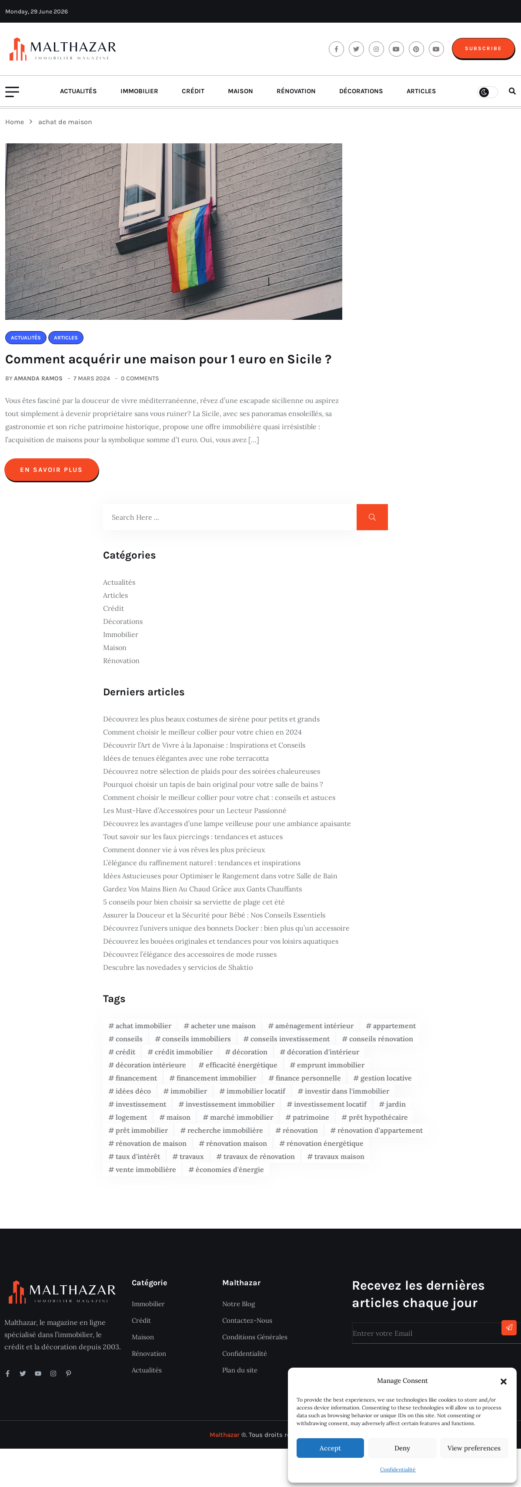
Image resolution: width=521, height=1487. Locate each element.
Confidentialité (398, 1469)
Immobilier (139, 95)
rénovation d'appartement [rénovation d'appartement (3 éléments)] (380, 1133)
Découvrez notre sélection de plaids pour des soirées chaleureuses (211, 774)
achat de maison (65, 126)
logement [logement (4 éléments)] (131, 1120)
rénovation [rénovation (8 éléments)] (300, 1133)
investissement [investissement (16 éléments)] (141, 1107)
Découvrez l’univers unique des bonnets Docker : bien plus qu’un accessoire (226, 931)
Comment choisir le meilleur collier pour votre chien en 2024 (202, 735)
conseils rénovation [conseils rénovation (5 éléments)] (381, 1042)
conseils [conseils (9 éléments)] (129, 1042)
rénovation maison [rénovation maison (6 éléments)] (236, 1146)
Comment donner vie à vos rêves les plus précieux (184, 853)
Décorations (361, 95)
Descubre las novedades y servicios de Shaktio (178, 970)
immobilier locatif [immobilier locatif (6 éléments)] (256, 1094)
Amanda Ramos (38, 382)
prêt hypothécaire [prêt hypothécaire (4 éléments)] (378, 1120)
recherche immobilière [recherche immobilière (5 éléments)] (225, 1133)
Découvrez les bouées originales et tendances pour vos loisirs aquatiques (220, 944)
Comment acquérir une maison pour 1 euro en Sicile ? (171, 363)
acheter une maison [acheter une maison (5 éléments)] (223, 1029)
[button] (503, 1380)
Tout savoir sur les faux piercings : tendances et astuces (193, 840)
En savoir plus (51, 473)
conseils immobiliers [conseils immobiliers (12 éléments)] (196, 1042)
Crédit (193, 95)
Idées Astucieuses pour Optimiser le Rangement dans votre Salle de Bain (220, 879)
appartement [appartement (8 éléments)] (394, 1029)
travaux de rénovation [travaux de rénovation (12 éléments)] (259, 1159)
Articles (421, 95)
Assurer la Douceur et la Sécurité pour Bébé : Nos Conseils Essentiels (214, 918)
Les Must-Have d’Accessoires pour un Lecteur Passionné (195, 814)
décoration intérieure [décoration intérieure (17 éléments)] (151, 1068)
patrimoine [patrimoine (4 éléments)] (311, 1120)
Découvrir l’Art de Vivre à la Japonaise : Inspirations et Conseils (204, 748)
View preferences (474, 1448)
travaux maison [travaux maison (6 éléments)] (339, 1159)
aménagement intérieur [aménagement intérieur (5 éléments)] (314, 1029)
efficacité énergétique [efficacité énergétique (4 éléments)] (241, 1068)
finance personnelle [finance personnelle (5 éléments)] (308, 1081)
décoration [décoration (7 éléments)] (249, 1055)
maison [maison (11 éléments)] (178, 1120)
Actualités (78, 95)
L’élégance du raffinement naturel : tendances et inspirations (202, 866)
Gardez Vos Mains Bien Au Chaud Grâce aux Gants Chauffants (202, 892)
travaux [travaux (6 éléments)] (192, 1159)
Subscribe (483, 50)
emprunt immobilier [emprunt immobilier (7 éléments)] (330, 1068)
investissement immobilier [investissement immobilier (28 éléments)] (230, 1107)
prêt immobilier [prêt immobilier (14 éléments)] (142, 1133)
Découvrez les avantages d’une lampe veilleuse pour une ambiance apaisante (227, 827)
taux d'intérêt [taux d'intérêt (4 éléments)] (138, 1159)
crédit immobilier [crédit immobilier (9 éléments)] (184, 1055)
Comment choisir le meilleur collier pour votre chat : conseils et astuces (219, 800)
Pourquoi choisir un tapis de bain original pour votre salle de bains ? (213, 787)
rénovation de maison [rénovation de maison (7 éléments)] (151, 1146)
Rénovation (296, 95)
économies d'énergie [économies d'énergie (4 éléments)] (230, 1173)
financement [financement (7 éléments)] (136, 1081)
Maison (240, 95)
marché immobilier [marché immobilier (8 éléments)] (241, 1120)
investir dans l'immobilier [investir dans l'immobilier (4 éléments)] (347, 1094)
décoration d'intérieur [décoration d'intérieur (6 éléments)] (323, 1055)
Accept (330, 1448)
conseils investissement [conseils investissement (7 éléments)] (290, 1042)
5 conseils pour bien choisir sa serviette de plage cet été (194, 905)
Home (16, 126)
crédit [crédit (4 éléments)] (125, 1055)
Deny (402, 1448)
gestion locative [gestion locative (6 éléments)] (386, 1081)
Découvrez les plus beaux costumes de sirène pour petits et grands (211, 722)
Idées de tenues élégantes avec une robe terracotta (186, 761)
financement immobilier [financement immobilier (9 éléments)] (216, 1081)
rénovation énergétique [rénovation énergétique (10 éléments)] (325, 1146)
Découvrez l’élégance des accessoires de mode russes (190, 957)
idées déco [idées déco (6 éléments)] (133, 1094)
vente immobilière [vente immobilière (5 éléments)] (146, 1173)
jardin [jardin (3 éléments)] (396, 1107)
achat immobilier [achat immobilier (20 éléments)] (143, 1029)
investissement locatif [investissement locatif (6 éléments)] (330, 1107)
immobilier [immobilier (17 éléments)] (188, 1094)
